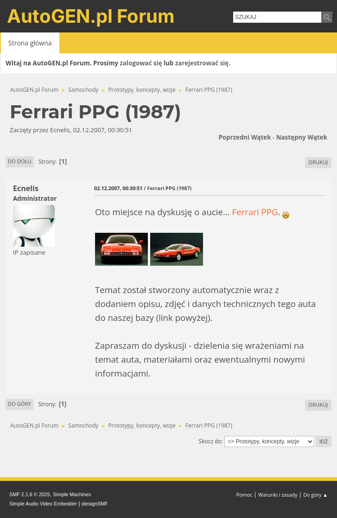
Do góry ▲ (315, 494)
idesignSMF (95, 503)
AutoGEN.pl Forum (91, 16)
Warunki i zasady (277, 494)
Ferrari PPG (255, 211)
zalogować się (141, 63)
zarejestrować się (202, 63)
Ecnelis (25, 188)
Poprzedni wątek (244, 137)
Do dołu (20, 161)
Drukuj (318, 162)
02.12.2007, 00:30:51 (118, 188)
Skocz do (210, 441)
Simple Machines (72, 494)
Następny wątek (301, 137)
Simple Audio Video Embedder (43, 503)
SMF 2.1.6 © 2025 (29, 494)
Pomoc (244, 494)
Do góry (19, 403)
